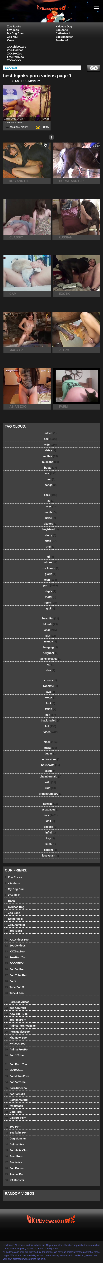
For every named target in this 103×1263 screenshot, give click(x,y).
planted (50, 523)
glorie (50, 573)
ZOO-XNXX (14, 60)
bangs (50, 484)
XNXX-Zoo (14, 1070)
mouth (50, 512)
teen (50, 579)
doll (50, 821)
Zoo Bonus (14, 1168)
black (50, 742)
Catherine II (63, 33)
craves (50, 680)
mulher (50, 456)
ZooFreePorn (15, 1019)
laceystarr (50, 855)
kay (50, 838)
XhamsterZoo (16, 1037)
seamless (15, 127)
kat (50, 664)
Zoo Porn (13, 1126)
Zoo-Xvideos (15, 50)
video (50, 732)
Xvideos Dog (64, 26)
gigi (50, 608)
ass (50, 473)
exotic (50, 770)
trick (51, 546)
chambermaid (50, 776)
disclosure (50, 568)
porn (50, 585)
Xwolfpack (14, 1105)
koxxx (50, 697)
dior (50, 670)
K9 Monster (14, 1180)
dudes (50, 753)
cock (50, 494)
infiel (50, 832)
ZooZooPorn (15, 969)
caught (50, 849)
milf (50, 714)
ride (50, 788)
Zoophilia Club (16, 1150)
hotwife (50, 803)
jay (50, 500)
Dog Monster (15, 1138)
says (51, 506)
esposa (50, 826)
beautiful (50, 618)
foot (50, 703)
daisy (50, 450)
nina (50, 479)
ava (50, 691)
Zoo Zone (62, 29)
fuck (50, 815)
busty (50, 467)
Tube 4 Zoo (14, 993)
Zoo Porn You (16, 1064)
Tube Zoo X (14, 987)
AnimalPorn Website (20, 1025)
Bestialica (13, 1162)
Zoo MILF (13, 36)
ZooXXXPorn (15, 1007)
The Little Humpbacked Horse (61, 15)
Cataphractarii (16, 1099)
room (50, 602)
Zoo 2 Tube (14, 1055)
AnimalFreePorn (17, 1049)
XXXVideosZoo (16, 46)
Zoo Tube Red (16, 975)
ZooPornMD (15, 1094)
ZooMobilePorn (17, 1076)
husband (50, 461)
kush (50, 844)
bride (50, 517)
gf (50, 556)
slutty (50, 535)
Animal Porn (15, 1174)
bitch (50, 540)
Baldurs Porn (15, 1117)
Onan (10, 40)
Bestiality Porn (16, 1132)
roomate (50, 686)
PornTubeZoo (16, 1088)
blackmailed (50, 720)
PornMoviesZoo (17, 1031)
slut (50, 635)
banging (50, 647)
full (50, 726)
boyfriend (50, 529)
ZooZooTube (15, 1082)
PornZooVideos (17, 1001)
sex (50, 438)
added (50, 433)
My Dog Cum (15, 33)
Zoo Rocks (14, 26)
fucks (50, 747)
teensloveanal (50, 658)
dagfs (50, 591)
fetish (50, 709)
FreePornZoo (15, 57)
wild (50, 782)
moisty (24, 127)
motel (50, 597)
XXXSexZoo (14, 53)
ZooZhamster (64, 36)
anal (50, 630)
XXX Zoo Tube (16, 1013)
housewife (50, 765)
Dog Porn (13, 1111)
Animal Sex (14, 1144)
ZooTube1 (62, 40)
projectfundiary (50, 793)
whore (50, 562)
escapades (51, 809)
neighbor (50, 653)
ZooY (10, 981)
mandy (50, 641)
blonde (50, 624)
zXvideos (13, 29)
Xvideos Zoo (15, 1043)
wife (50, 444)
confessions (51, 759)
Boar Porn (13, 1156)
